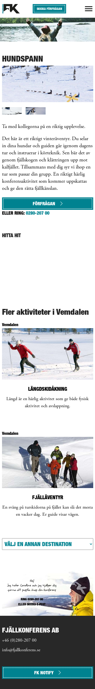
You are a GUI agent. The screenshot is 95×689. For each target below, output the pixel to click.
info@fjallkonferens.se (21, 650)
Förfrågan (48, 203)
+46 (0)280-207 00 (19, 640)
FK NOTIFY (47, 672)
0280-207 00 (37, 213)
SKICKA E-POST (36, 604)
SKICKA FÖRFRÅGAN (49, 9)
